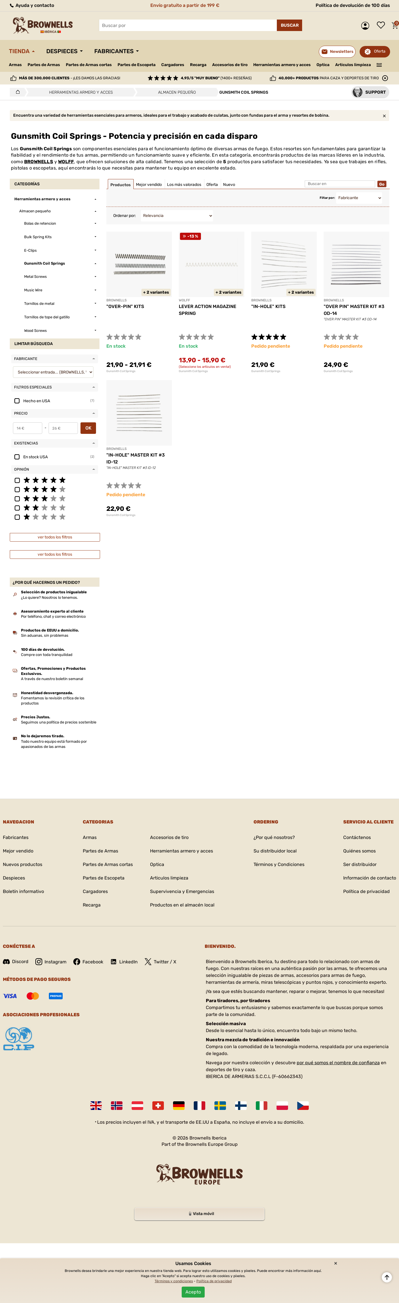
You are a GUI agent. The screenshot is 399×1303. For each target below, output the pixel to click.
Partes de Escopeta (137, 64)
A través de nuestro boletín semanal (52, 679)
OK (88, 428)
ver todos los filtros (55, 537)
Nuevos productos (22, 864)
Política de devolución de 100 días (353, 5)
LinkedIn (124, 961)
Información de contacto (369, 878)
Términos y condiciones (174, 1281)
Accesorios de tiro (230, 64)
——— (379, 64)
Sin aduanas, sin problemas (44, 635)
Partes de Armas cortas (89, 64)
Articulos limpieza (353, 64)
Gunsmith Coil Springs (120, 371)
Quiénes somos (359, 851)
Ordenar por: (124, 215)
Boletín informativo (23, 891)
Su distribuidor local (275, 851)
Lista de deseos (382, 25)
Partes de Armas (44, 64)
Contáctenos (357, 837)
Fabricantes (114, 51)
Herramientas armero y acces (282, 64)
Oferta (379, 51)
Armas (15, 64)
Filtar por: (327, 198)
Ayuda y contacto (31, 5)
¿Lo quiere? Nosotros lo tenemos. (49, 597)
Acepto (193, 1292)
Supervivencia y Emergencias (182, 891)
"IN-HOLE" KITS (268, 306)
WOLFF (66, 161)
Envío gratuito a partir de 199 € (184, 5)
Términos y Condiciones (279, 864)
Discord (15, 961)
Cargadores (172, 64)
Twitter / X (160, 961)
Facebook (88, 961)
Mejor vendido (18, 851)
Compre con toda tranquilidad (46, 655)
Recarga (198, 64)
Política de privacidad (366, 891)
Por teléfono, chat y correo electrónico (53, 616)
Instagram (50, 961)
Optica (322, 64)
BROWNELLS (38, 161)
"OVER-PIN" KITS (125, 306)
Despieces (62, 51)
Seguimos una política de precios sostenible (58, 722)
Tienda (19, 51)
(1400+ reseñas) (216, 78)
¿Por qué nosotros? (274, 837)
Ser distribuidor (360, 864)
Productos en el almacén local (182, 905)
